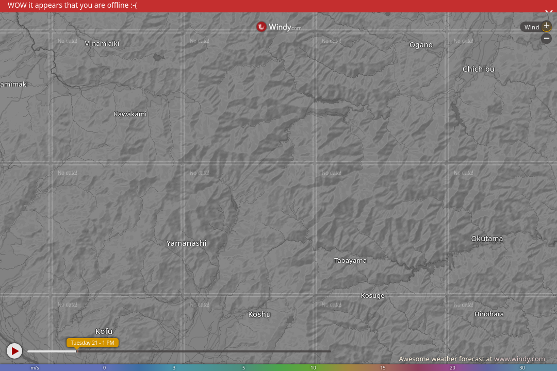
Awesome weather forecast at (472, 358)
